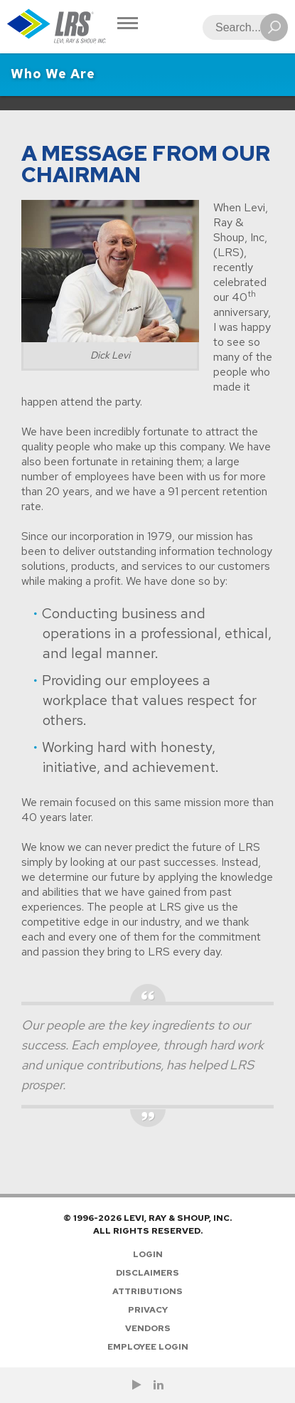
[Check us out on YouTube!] (136, 1385)
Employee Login (147, 1346)
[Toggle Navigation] (127, 24)
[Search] (241, 27)
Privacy (148, 1309)
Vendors (148, 1328)
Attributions (147, 1291)
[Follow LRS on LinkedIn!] (158, 1385)
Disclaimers (147, 1272)
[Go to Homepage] (56, 27)
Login (148, 1254)
